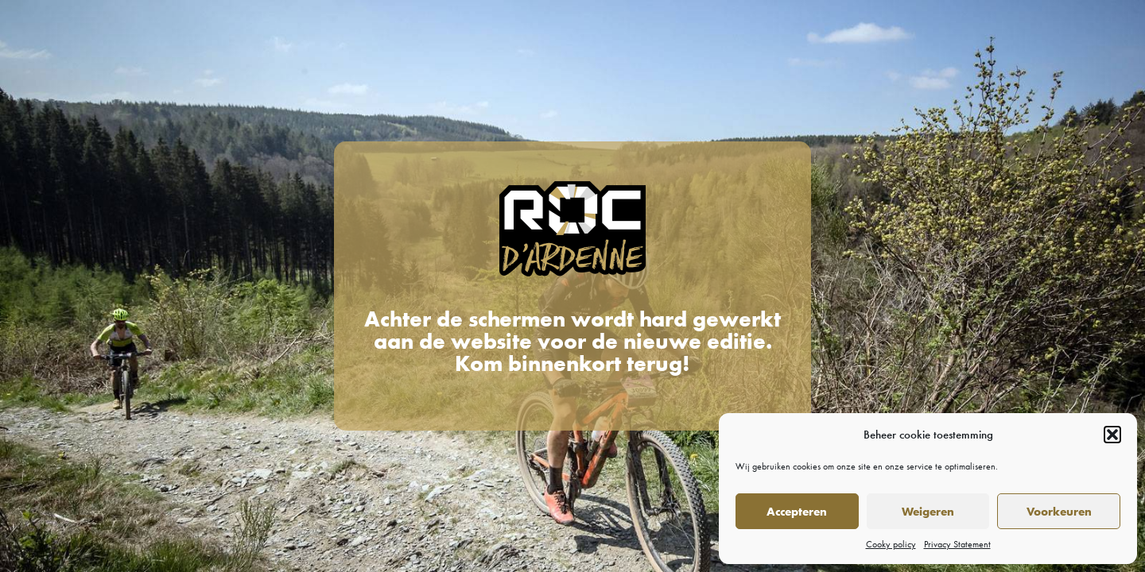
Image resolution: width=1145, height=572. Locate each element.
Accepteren (797, 512)
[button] (1112, 435)
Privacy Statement (957, 544)
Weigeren (928, 512)
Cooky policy (891, 544)
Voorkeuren (1059, 512)
